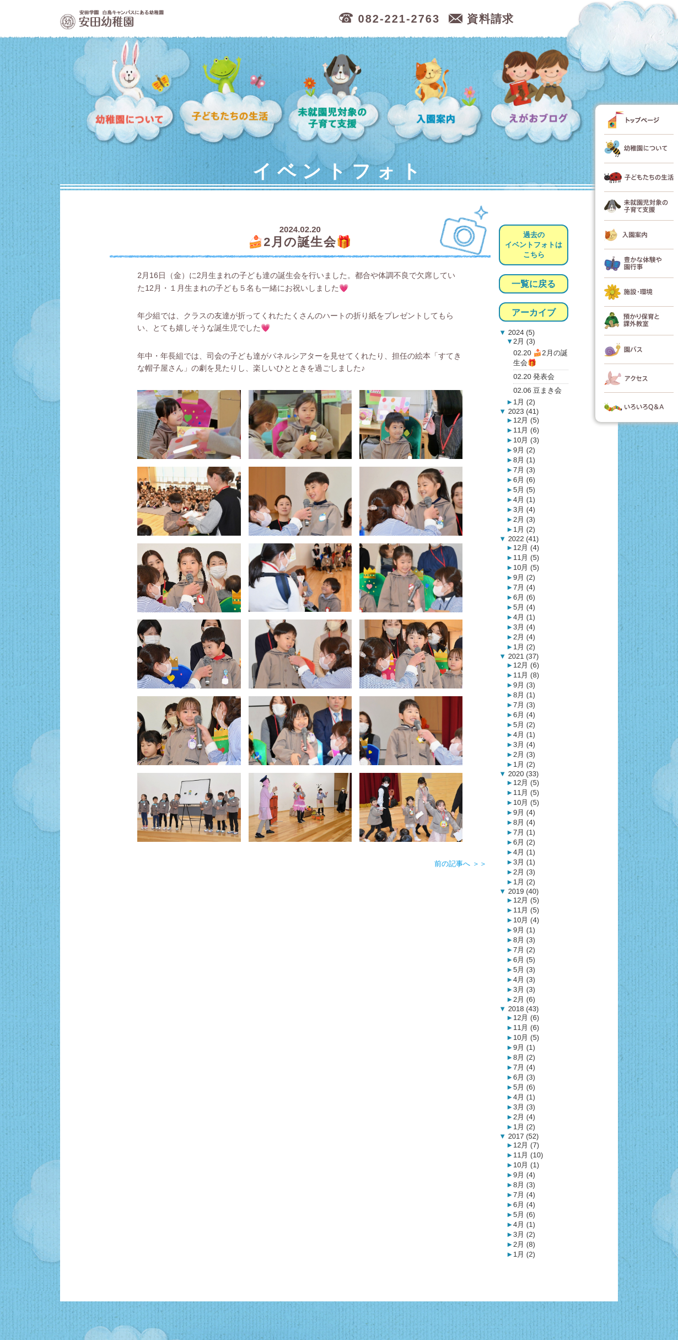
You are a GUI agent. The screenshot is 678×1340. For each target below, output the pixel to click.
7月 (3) (524, 470)
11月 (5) (526, 557)
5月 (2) (524, 724)
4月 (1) (524, 499)
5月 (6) (524, 1087)
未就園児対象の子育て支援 (335, 92)
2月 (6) (524, 999)
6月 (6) (524, 480)
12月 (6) (526, 665)
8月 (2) (524, 1057)
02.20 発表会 (534, 376)
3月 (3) (524, 989)
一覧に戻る (534, 284)
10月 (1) (526, 1165)
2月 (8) (524, 1244)
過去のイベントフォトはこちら (533, 245)
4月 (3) (524, 979)
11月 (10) (528, 1155)
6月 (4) (524, 715)
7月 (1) (524, 832)
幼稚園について (130, 92)
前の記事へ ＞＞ (460, 863)
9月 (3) (524, 685)
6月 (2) (524, 842)
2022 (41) (522, 539)
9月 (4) (524, 812)
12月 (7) (526, 1145)
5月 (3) (524, 969)
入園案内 (437, 92)
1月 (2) (524, 402)
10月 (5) (526, 567)
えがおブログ (537, 92)
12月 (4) (526, 547)
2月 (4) (524, 637)
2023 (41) (522, 411)
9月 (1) (524, 930)
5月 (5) (524, 489)
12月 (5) (526, 420)
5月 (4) (524, 607)
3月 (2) (524, 1234)
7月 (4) (524, 587)
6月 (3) (524, 1077)
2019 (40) (522, 891)
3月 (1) (524, 862)
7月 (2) (524, 950)
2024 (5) (520, 332)
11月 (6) (526, 430)
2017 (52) (522, 1136)
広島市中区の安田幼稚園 (170, 19)
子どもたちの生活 (231, 92)
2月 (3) (524, 341)
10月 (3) (526, 440)
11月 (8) (526, 675)
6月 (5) (524, 959)
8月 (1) (524, 460)
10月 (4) (526, 920)
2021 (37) (522, 656)
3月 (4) (524, 509)
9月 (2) (524, 450)
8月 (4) (524, 822)
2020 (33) (522, 774)
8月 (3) (524, 940)
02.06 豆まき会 (537, 390)
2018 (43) (522, 1009)
